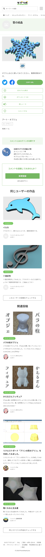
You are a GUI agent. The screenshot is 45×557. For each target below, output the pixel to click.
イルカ (6, 227)
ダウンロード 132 (15, 97)
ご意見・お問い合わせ (28, 542)
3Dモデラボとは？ (9, 542)
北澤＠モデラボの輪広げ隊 (22, 149)
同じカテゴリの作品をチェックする (22, 530)
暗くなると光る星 (10, 508)
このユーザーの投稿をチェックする (22, 298)
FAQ (18, 542)
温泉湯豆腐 (19, 518)
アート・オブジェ (33, 15)
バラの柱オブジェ (10, 342)
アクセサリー (8, 223)
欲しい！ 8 (14, 104)
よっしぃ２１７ (20, 235)
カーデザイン (7, 124)
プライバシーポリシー (13, 545)
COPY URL (30, 82)
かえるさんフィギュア (12, 396)
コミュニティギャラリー (19, 15)
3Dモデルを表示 (15, 90)
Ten (17, 467)
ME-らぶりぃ (19, 355)
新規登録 (22, 176)
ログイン (25, 181)
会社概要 (25, 545)
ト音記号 (7, 275)
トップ (7, 15)
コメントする (14, 111)
